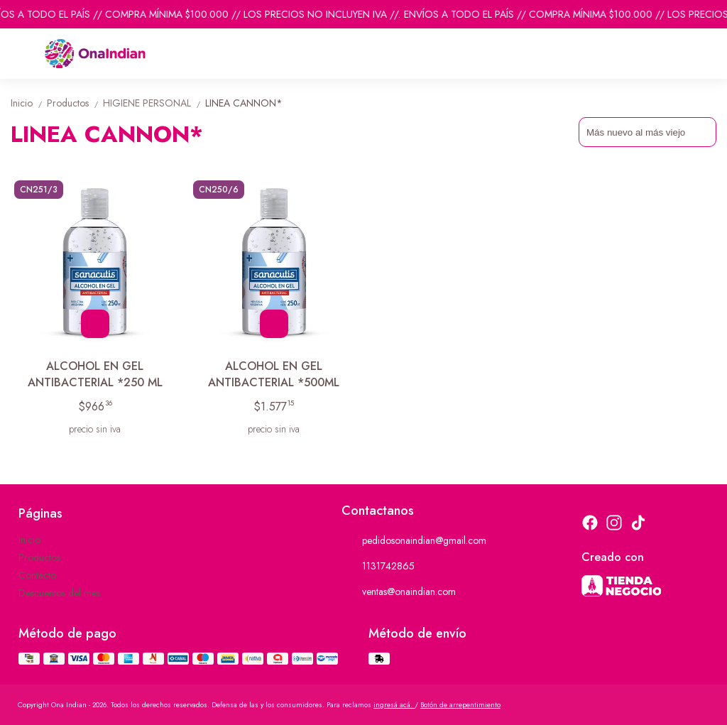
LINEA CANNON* (244, 103)
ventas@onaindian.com (398, 591)
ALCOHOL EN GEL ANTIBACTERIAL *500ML (273, 374)
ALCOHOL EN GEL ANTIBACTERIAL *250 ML (95, 374)
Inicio (29, 103)
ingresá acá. (394, 704)
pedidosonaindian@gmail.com (413, 540)
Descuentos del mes (59, 593)
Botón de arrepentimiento (460, 704)
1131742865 (378, 565)
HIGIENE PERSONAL (154, 103)
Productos (75, 103)
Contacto (37, 575)
